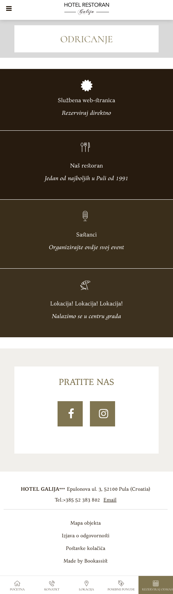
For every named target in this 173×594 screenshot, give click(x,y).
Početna (17, 586)
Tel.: (77, 500)
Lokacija (86, 586)
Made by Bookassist (86, 561)
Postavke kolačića (85, 548)
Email (110, 500)
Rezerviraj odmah (157, 586)
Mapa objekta (85, 523)
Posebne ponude (121, 586)
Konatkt (51, 586)
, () (108, 489)
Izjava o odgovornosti (85, 535)
